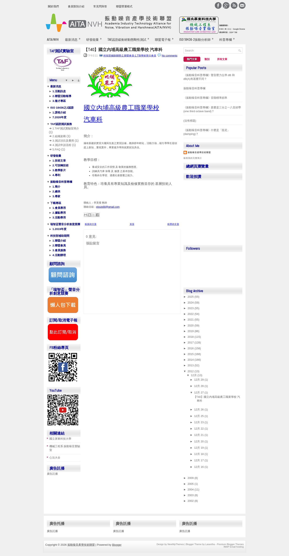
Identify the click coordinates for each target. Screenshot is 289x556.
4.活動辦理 (59, 255)
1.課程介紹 (59, 112)
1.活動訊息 (59, 91)
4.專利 (56, 175)
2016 (191, 348)
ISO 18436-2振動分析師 (197, 38)
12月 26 (199, 409)
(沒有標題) (189, 120)
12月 (194, 375)
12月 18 (199, 454)
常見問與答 (100, 6)
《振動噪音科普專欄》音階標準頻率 (205, 97)
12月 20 (199, 441)
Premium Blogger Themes (230, 544)
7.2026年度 (59, 117)
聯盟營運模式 (124, 6)
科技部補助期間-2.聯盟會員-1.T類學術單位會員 (129, 55)
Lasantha (210, 544)
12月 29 (199, 379)
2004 (191, 489)
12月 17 (199, 460)
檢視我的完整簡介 (192, 158)
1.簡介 (56, 186)
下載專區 (55, 203)
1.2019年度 (59, 229)
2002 (191, 500)
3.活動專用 (59, 217)
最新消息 (74, 38)
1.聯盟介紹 (59, 240)
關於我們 (53, 6)
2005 (191, 483)
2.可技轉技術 (60, 165)
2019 (191, 331)
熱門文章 (192, 59)
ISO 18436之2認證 (62, 107)
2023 (191, 308)
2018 (191, 336)
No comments (169, 55)
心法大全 (54, 457)
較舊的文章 (173, 224)
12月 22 (199, 428)
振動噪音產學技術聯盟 (199, 152)
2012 (191, 371)
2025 (191, 296)
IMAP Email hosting (234, 546)
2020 (191, 325)
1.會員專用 (59, 207)
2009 (191, 478)
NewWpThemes (176, 544)
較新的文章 (90, 224)
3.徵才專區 (59, 101)
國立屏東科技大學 (60, 438)
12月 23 (199, 422)
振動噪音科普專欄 (61, 181)
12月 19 (199, 447)
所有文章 (222, 59)
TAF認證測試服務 (61, 124)
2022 (191, 313)
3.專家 (56, 196)
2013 (191, 365)
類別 (207, 59)
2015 (191, 354)
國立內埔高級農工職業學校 (121, 107)
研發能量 (95, 38)
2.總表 (56, 191)
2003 (191, 495)
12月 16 (199, 466)
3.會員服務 (59, 250)
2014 (191, 359)
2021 (191, 319)
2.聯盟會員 (59, 245)
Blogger (116, 544)
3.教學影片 (59, 170)
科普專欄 (228, 38)
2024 (191, 302)
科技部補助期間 (60, 235)
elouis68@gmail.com (108, 206)
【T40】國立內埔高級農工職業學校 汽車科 (123, 49)
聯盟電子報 (165, 38)
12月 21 (199, 434)
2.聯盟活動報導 (61, 96)
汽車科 (93, 119)
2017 (191, 342)
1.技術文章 (59, 160)
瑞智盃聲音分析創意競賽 (65, 224)
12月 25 (199, 416)
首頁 (132, 224)
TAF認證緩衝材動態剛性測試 (129, 38)
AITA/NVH (53, 39)
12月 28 (199, 386)
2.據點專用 (59, 212)
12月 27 (199, 392)
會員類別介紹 (76, 6)
